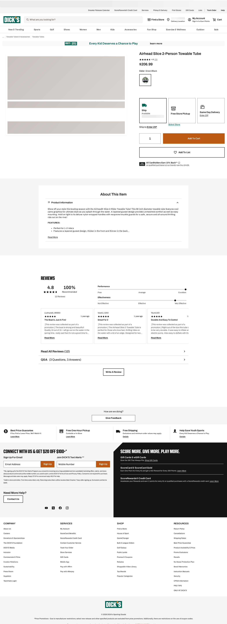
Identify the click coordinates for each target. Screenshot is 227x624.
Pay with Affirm (66, 566)
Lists (200, 10)
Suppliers (7, 576)
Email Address (12, 464)
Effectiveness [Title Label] (104, 297)
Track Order (211, 10)
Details (125, 436)
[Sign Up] (47, 463)
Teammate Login (10, 580)
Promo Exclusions (181, 552)
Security (177, 576)
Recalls (177, 557)
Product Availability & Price (184, 547)
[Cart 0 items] (217, 20)
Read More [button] (53, 237)
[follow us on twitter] (53, 508)
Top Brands (121, 571)
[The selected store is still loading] (155, 20)
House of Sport (123, 533)
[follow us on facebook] (60, 508)
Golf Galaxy (121, 547)
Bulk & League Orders (125, 543)
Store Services (66, 552)
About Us (7, 528)
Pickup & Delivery (160, 10)
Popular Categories (124, 576)
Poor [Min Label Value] (100, 292)
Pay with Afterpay (67, 571)
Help (223, 10)
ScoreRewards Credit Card (71, 538)
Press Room (8, 571)
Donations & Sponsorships (14, 538)
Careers (6, 533)
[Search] (86, 19)
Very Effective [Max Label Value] (180, 303)
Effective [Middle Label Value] (142, 303)
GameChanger (123, 538)
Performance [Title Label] (104, 286)
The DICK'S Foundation (12, 543)
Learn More (156, 43)
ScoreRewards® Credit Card (125, 10)
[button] (174, 124)
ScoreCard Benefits (68, 533)
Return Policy (179, 528)
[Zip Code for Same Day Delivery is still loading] (176, 20)
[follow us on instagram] (67, 508)
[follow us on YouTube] (46, 508)
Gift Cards (190, 10)
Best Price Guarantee (182, 543)
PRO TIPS (178, 585)
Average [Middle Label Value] (142, 292)
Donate (182, 436)
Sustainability (8, 566)
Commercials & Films (11, 557)
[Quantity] (150, 138)
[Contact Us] (13, 498)
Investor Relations (10, 561)
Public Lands (122, 552)
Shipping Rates (180, 538)
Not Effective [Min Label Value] (103, 303)
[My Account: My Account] (199, 20)
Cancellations (179, 533)
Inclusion (7, 552)
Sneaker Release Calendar (99, 10)
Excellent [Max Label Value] (182, 292)
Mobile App (64, 561)
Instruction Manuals (181, 571)
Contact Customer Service (70, 543)
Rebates (120, 561)
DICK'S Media (9, 547)
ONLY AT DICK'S (180, 590)
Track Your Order (66, 547)
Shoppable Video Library (127, 566)
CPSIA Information (181, 580)
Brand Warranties (180, 566)
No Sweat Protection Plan (184, 561)
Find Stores (176, 10)
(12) (156, 59)
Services (145, 10)
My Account (64, 528)
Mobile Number (66, 464)
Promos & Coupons (124, 557)
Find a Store (122, 528)
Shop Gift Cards (151, 460)
